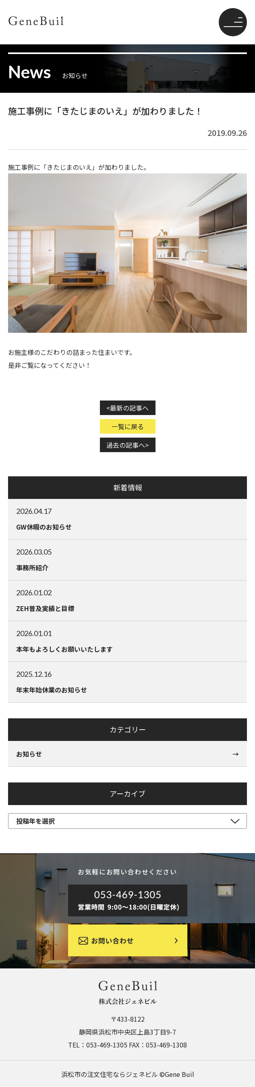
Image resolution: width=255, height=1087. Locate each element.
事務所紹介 (127, 559)
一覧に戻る (128, 426)
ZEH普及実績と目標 (127, 600)
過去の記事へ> (127, 445)
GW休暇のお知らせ (127, 519)
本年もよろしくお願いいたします (127, 641)
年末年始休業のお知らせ (127, 682)
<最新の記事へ (127, 408)
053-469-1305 (106, 1044)
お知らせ (29, 754)
